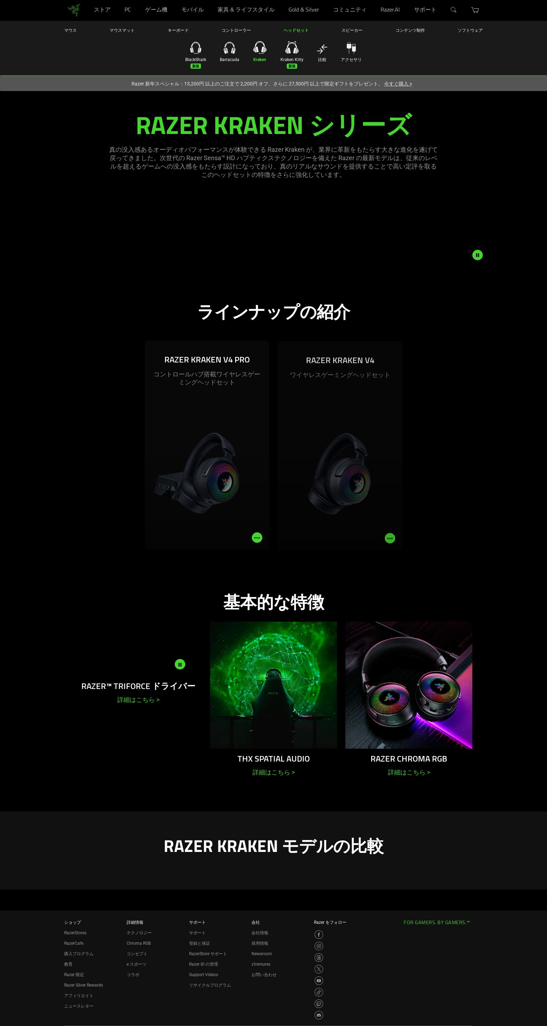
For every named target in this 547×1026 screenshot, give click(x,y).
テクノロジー (139, 932)
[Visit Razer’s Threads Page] (319, 958)
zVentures (261, 964)
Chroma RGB (139, 943)
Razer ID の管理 (203, 964)
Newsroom (262, 953)
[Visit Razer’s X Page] (319, 969)
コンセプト (137, 953)
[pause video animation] (477, 255)
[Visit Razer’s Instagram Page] (319, 946)
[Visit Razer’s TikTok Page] (319, 992)
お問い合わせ (264, 974)
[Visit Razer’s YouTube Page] (319, 981)
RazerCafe (73, 943)
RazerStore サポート (208, 953)
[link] (74, 10)
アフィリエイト (78, 995)
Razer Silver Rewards (83, 985)
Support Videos (203, 974)
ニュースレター (78, 1006)
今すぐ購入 (398, 84)
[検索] (453, 10)
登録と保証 (199, 943)
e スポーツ (137, 964)
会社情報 (260, 932)
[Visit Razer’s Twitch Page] (319, 1004)
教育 (68, 964)
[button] (475, 10)
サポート (197, 932)
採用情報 (260, 943)
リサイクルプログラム (210, 985)
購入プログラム (78, 953)
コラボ (133, 974)
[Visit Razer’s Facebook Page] (319, 934)
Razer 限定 (74, 974)
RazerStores (75, 932)
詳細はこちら (138, 699)
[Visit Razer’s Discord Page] (319, 1015)
